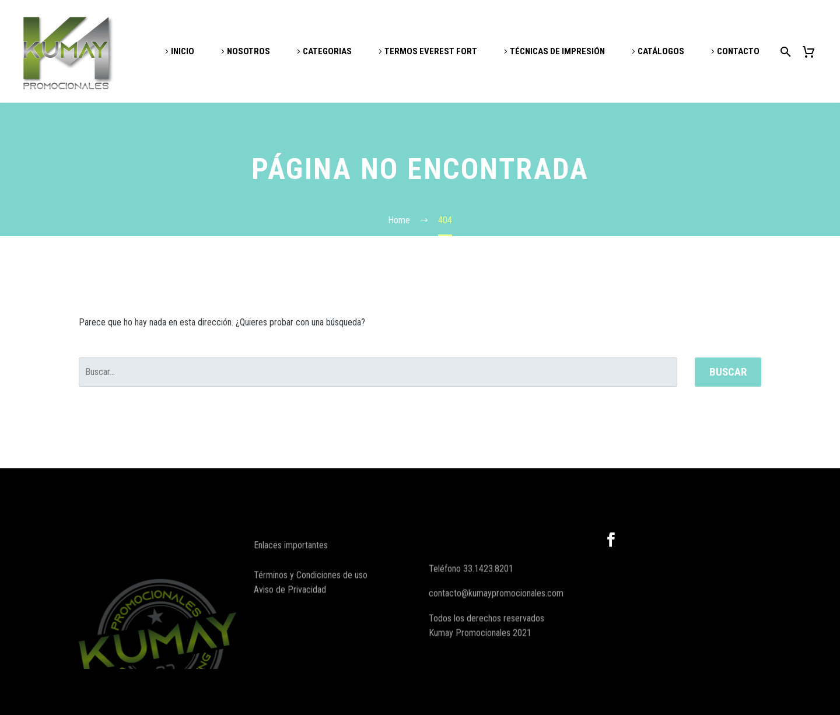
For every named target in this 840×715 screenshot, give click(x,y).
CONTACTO (738, 51)
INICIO (182, 51)
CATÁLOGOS (661, 51)
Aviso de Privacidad (290, 598)
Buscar (728, 371)
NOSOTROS (248, 51)
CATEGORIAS (327, 51)
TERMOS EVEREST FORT (430, 51)
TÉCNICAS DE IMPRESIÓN (557, 51)
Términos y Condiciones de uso (311, 584)
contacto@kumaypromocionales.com (496, 616)
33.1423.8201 (488, 592)
